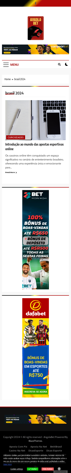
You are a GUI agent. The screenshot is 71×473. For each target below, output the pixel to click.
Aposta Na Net (38, 446)
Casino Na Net (17, 450)
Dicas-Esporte (54, 450)
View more (7, 464)
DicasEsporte (35, 450)
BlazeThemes (35, 440)
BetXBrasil (56, 446)
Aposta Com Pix (18, 446)
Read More (11, 172)
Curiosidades (16, 137)
